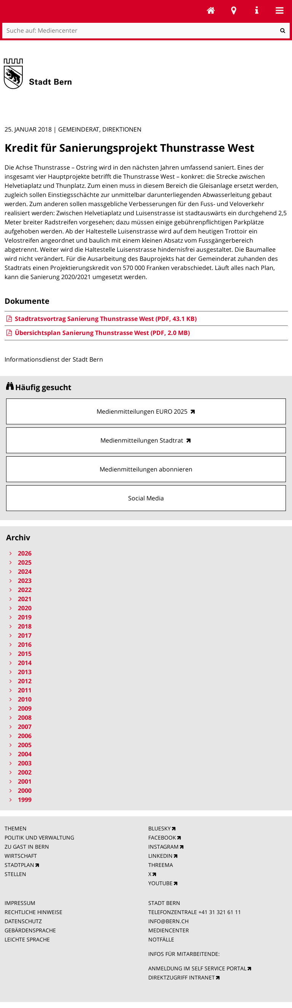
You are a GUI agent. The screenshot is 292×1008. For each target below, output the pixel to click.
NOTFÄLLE (161, 939)
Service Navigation (256, 10)
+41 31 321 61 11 (219, 912)
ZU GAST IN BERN (27, 846)
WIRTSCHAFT (21, 855)
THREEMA (160, 864)
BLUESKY (159, 828)
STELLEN (15, 874)
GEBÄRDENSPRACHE (30, 930)
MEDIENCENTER (168, 930)
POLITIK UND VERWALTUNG (39, 837)
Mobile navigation (279, 10)
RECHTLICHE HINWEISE (33, 912)
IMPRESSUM (20, 902)
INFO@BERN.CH (168, 921)
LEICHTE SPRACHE (27, 939)
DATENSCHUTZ (23, 921)
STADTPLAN (19, 864)
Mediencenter (211, 10)
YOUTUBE (160, 883)
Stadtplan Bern (234, 10)
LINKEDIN (160, 855)
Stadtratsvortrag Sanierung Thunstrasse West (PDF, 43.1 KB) (101, 318)
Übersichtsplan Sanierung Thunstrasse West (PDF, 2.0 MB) (97, 333)
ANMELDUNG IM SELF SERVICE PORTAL (197, 968)
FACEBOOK (162, 837)
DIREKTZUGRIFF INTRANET (181, 977)
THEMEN (16, 828)
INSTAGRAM (163, 846)
